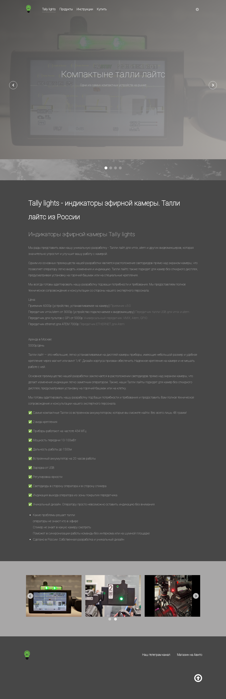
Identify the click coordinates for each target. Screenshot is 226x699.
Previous (30, 596)
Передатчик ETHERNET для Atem (102, 324)
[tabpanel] (53, 596)
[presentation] (13, 85)
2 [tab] (115, 619)
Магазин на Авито (189, 655)
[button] (105, 167)
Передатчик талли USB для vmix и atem (162, 312)
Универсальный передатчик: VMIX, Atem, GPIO (115, 318)
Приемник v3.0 (120, 306)
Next (196, 596)
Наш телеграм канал (156, 655)
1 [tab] (109, 619)
